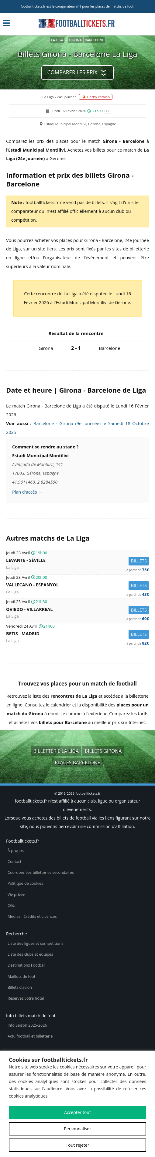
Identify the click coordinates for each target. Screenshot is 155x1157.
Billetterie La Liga (56, 751)
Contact (14, 861)
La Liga (57, 40)
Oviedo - (77, 610)
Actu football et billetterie (30, 1036)
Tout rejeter (77, 1145)
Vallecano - (77, 585)
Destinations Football (26, 965)
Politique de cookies (25, 883)
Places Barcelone (77, 762)
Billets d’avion (20, 987)
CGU (11, 905)
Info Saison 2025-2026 (27, 1025)
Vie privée (16, 894)
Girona (75, 40)
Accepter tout (77, 1112)
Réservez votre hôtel (26, 998)
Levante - (77, 561)
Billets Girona (103, 751)
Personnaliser (77, 1129)
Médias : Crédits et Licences (32, 916)
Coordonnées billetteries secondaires (41, 872)
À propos (16, 850)
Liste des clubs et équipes (30, 954)
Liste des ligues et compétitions (35, 943)
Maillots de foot (21, 976)
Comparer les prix (72, 72)
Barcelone (94, 40)
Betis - (77, 634)
